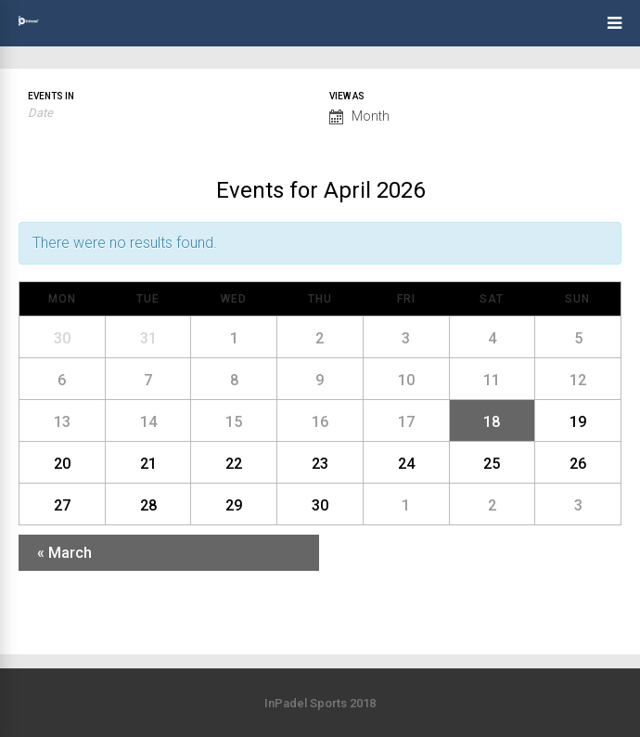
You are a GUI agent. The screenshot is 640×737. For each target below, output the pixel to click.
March (64, 553)
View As (347, 96)
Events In (51, 96)
